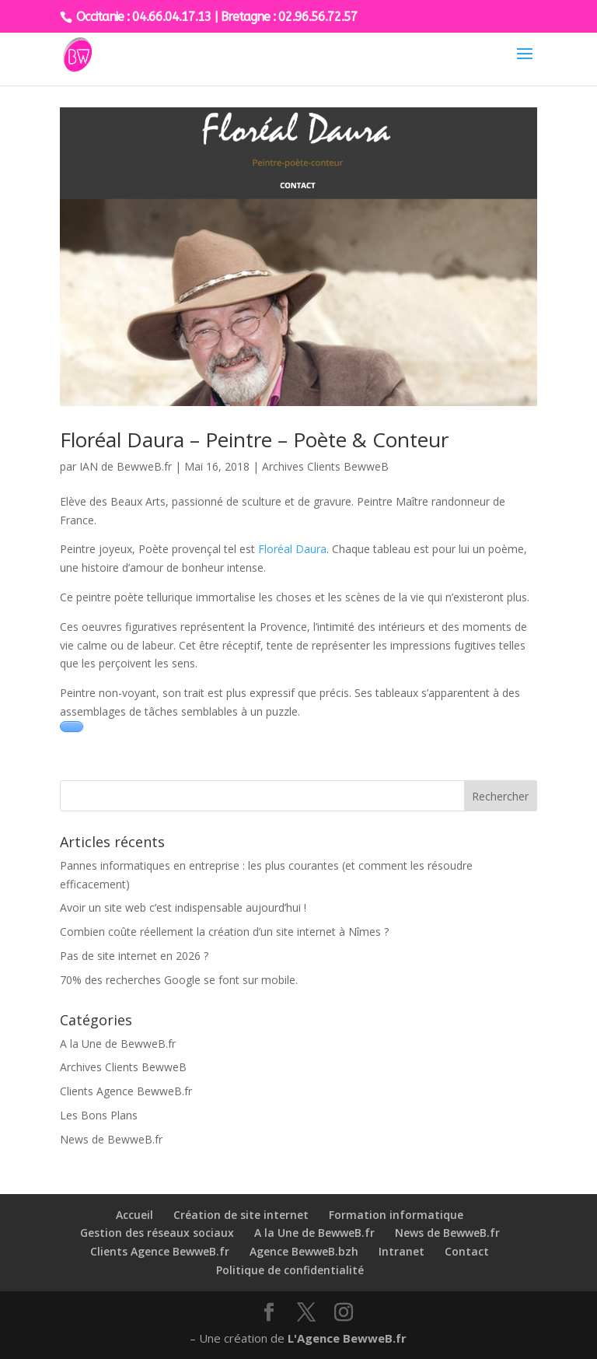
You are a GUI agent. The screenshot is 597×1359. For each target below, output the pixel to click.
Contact (467, 1251)
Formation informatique (396, 1214)
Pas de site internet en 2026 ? (134, 955)
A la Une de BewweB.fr (118, 1043)
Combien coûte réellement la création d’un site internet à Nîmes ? (224, 931)
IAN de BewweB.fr (125, 466)
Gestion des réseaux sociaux (157, 1232)
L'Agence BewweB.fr (347, 1338)
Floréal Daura (292, 548)
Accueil (134, 1214)
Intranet (401, 1251)
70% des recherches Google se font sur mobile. (179, 979)
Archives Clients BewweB (325, 466)
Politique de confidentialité (290, 1270)
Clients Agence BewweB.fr (126, 1091)
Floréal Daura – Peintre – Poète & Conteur (254, 440)
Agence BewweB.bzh (304, 1251)
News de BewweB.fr (111, 1139)
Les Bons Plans (99, 1115)
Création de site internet (241, 1214)
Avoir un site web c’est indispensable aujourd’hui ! (183, 907)
